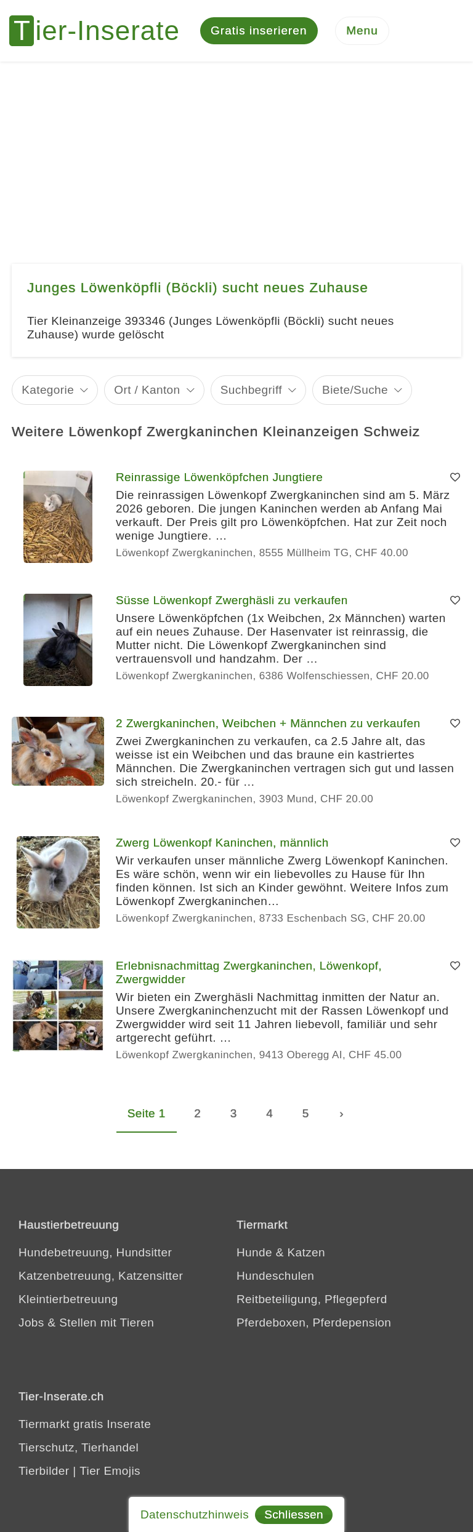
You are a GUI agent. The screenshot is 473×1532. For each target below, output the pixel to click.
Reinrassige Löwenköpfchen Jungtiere (219, 477)
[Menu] (362, 31)
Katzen (306, 1252)
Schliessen (293, 1514)
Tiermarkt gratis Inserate (84, 1424)
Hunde (254, 1252)
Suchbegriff (251, 389)
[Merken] (455, 477)
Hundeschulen (275, 1275)
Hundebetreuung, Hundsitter (95, 1252)
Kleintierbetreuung (68, 1299)
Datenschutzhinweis (194, 1514)
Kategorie (48, 389)
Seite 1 (146, 1113)
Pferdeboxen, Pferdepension (313, 1322)
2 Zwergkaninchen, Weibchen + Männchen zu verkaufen (268, 723)
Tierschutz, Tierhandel (78, 1447)
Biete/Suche (355, 389)
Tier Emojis (109, 1470)
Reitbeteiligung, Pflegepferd (311, 1299)
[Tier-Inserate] (101, 31)
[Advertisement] (236, 154)
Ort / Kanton (147, 389)
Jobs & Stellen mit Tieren (86, 1322)
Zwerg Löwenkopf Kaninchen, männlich (222, 842)
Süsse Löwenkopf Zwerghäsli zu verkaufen (232, 600)
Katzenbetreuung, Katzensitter (100, 1275)
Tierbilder (44, 1470)
